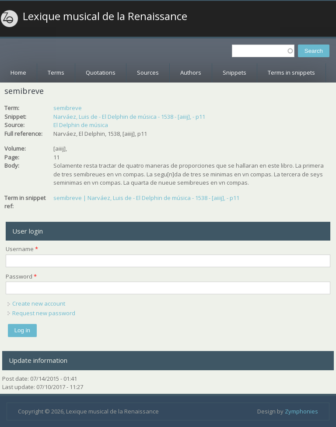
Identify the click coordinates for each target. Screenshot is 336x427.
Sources (148, 72)
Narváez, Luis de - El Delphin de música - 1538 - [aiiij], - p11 (129, 117)
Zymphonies (301, 411)
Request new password (43, 313)
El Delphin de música (80, 125)
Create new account (38, 303)
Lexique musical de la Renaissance (105, 16)
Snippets (234, 72)
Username (22, 249)
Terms (56, 72)
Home (18, 72)
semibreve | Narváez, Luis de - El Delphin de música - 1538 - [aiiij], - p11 (146, 198)
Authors (190, 72)
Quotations (101, 72)
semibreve (67, 108)
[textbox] (263, 51)
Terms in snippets (291, 72)
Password (21, 276)
